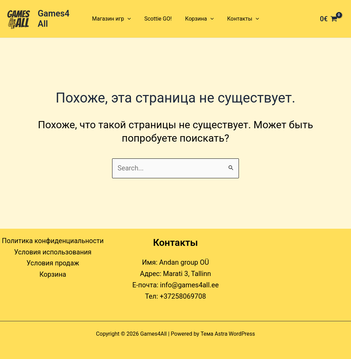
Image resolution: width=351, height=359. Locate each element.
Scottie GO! (159, 18)
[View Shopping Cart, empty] (328, 19)
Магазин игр (115, 19)
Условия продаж (53, 264)
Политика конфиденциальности (53, 241)
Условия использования (52, 253)
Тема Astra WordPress (227, 334)
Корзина (198, 19)
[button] (131, 19)
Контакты (239, 19)
